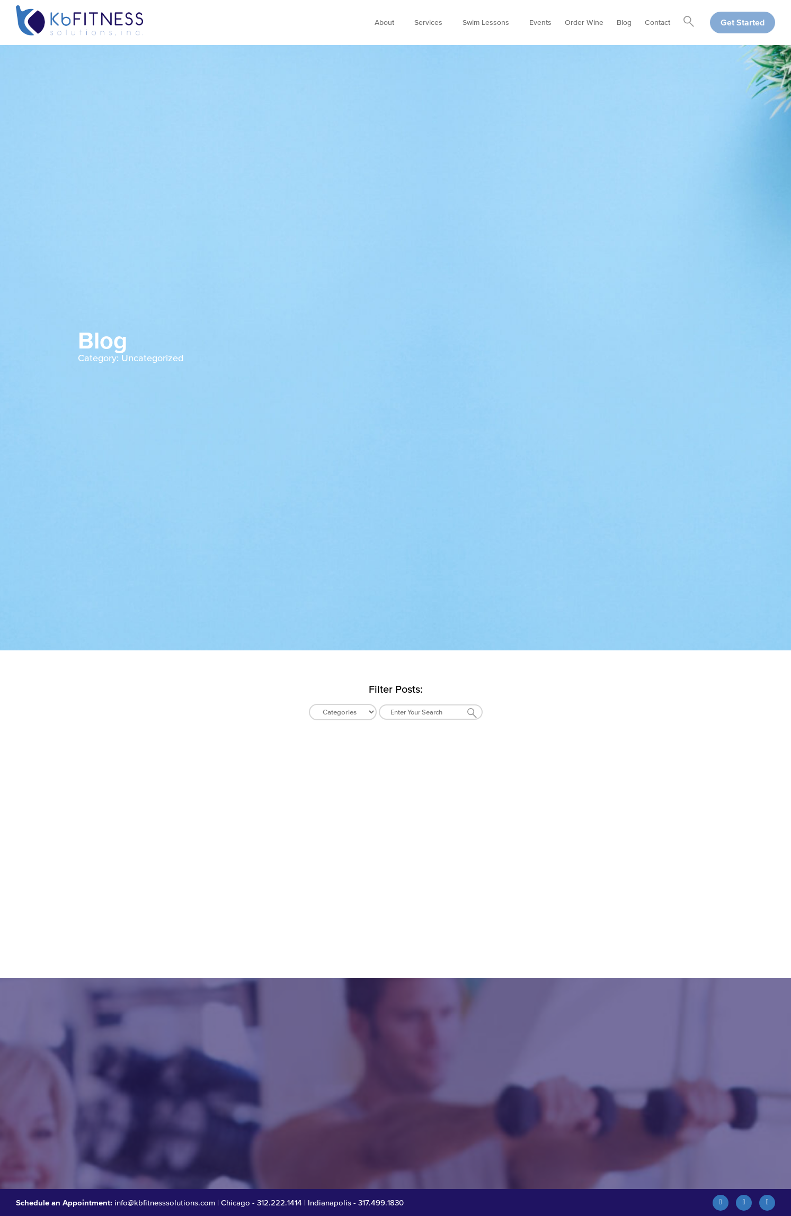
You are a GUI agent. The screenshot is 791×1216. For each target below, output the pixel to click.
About (384, 22)
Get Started (743, 22)
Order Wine (584, 22)
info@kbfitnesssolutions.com (164, 1202)
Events (540, 22)
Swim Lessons (486, 22)
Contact (657, 22)
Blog (624, 22)
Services (428, 22)
